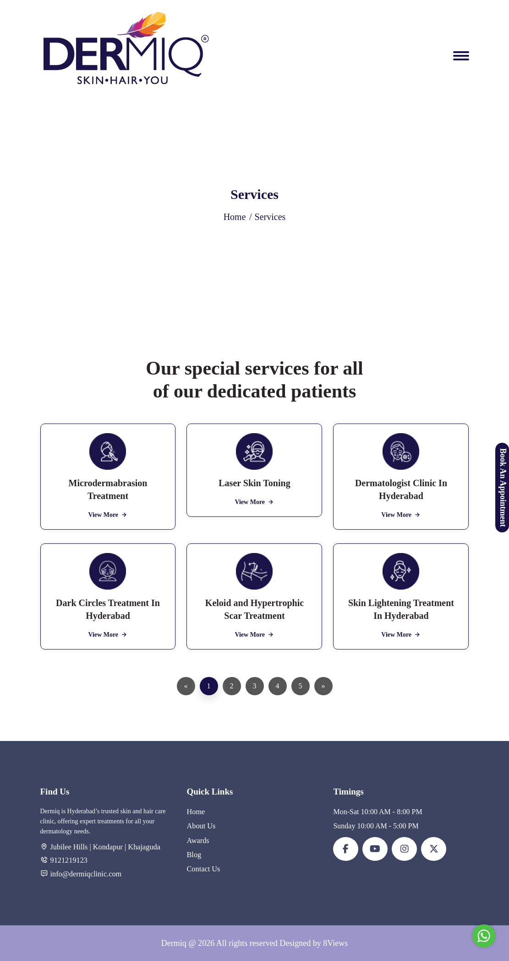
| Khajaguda (141, 847)
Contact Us (202, 868)
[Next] (323, 686)
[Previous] (186, 686)
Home (235, 217)
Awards (197, 840)
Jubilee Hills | (70, 847)
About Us (200, 826)
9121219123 (68, 860)
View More (107, 515)
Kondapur (107, 847)
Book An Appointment (503, 487)
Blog (193, 854)
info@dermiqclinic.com (85, 873)
